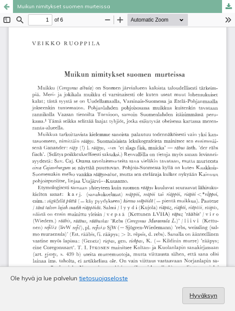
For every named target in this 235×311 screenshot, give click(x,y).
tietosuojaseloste (103, 278)
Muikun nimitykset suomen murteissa (63, 6)
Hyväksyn (203, 295)
